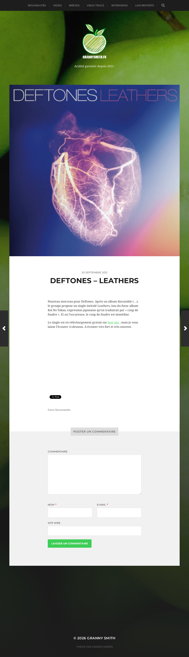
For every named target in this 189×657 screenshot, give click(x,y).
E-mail (102, 504)
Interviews (119, 5)
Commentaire (57, 451)
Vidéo (57, 5)
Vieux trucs (95, 5)
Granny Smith (101, 638)
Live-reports (144, 5)
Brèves (74, 5)
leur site (113, 322)
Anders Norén (102, 646)
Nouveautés (37, 5)
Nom (52, 504)
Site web (54, 523)
